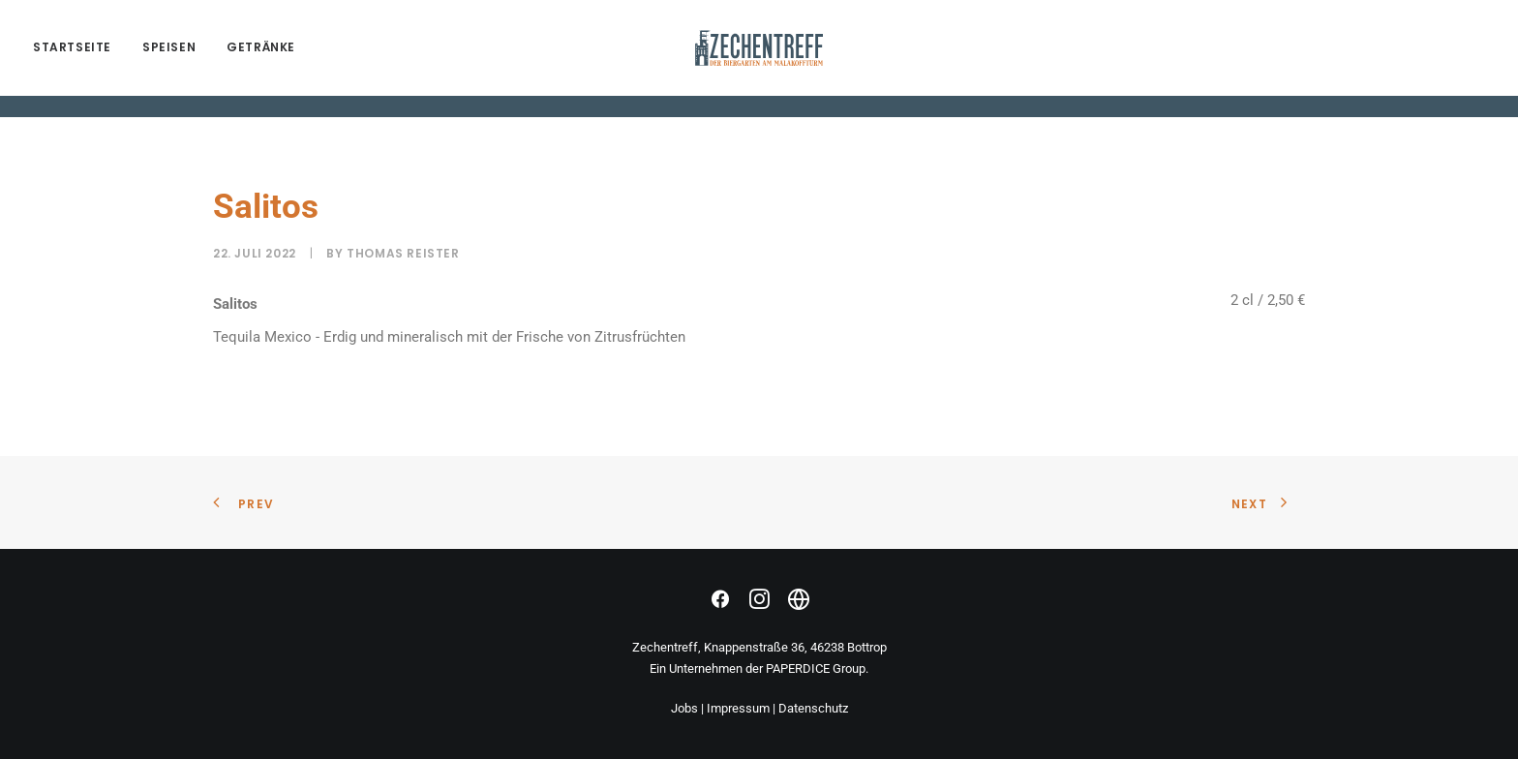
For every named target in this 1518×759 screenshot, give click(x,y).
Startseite (72, 58)
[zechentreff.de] (758, 59)
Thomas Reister (403, 253)
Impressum (738, 708)
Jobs (684, 708)
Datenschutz (813, 708)
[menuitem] (79, 59)
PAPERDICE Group (815, 668)
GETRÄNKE (261, 58)
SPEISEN (169, 58)
